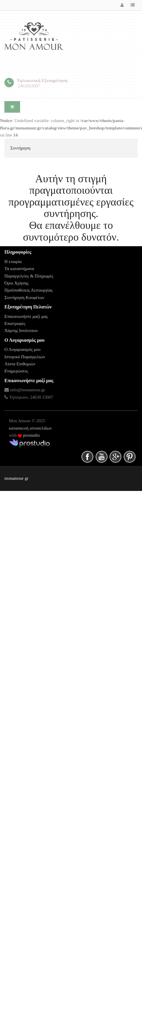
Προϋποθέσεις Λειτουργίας (28, 290)
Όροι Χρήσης (16, 283)
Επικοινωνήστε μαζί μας (26, 316)
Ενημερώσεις (16, 371)
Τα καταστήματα (19, 268)
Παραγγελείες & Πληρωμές (28, 276)
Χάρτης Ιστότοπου (20, 330)
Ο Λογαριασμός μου (22, 349)
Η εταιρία (13, 261)
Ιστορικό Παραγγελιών (24, 356)
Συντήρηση (20, 148)
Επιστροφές (14, 323)
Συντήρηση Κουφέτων (24, 297)
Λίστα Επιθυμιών (19, 363)
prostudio (31, 435)
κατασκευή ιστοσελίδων (30, 428)
